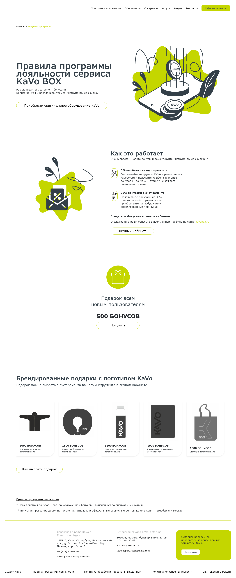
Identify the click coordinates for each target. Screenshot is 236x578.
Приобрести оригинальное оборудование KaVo (61, 105)
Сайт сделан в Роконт (217, 571)
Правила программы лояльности (37, 499)
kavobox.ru (202, 221)
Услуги (166, 8)
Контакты (192, 8)
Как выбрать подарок (39, 469)
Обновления (133, 8)
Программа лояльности (106, 8)
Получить (118, 325)
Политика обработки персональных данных (112, 571)
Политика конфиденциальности (171, 571)
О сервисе (151, 8)
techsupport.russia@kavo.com (73, 556)
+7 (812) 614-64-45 (68, 551)
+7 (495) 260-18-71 (128, 545)
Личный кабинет (132, 231)
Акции (178, 8)
